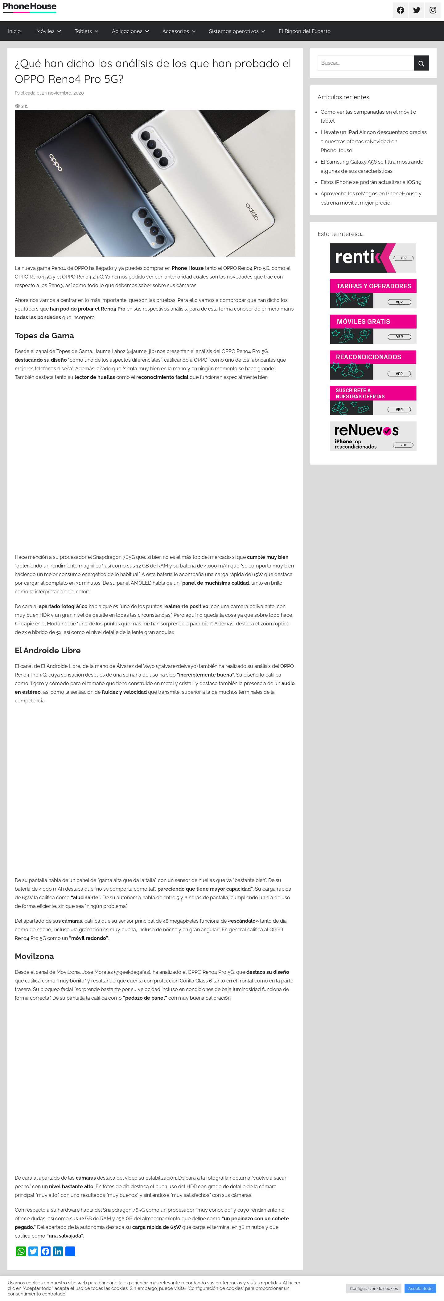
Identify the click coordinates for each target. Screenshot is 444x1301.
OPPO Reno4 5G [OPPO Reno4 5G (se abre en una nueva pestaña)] (33, 277)
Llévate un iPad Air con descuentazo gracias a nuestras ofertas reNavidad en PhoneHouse (374, 141)
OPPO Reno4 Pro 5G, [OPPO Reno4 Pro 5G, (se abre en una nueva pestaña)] (246, 268)
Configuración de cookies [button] (374, 1288)
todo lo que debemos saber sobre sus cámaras (142, 285)
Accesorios (179, 31)
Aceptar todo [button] (420, 1288)
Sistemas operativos (237, 31)
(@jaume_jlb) (140, 351)
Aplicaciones (130, 31)
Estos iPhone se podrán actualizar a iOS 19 (372, 182)
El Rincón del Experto (305, 31)
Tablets (87, 31)
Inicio (14, 31)
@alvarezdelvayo (176, 666)
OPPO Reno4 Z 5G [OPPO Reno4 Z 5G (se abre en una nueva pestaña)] (82, 277)
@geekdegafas (132, 972)
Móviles (48, 31)
